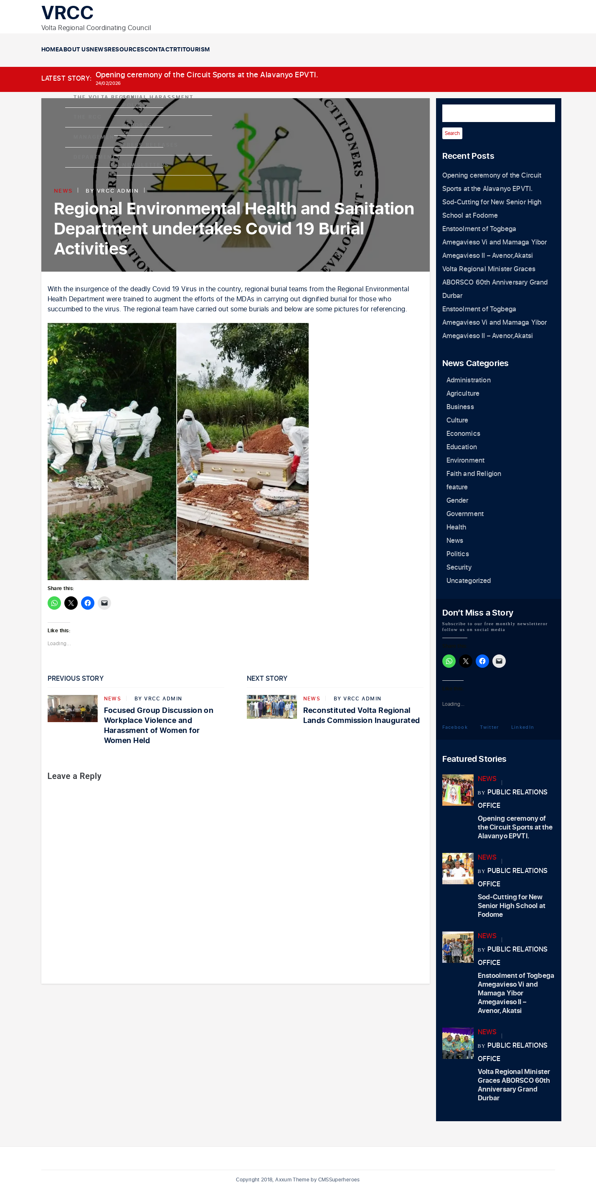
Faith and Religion (474, 474)
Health (456, 527)
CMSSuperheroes (339, 1179)
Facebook (455, 727)
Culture (457, 420)
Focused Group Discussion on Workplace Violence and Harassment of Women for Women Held (159, 725)
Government (465, 514)
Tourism (413, 50)
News (182, 50)
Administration (468, 380)
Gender (457, 501)
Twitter (489, 727)
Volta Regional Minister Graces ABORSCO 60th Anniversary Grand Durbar (495, 282)
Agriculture (463, 394)
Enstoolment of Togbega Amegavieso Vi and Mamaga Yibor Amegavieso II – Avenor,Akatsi (494, 242)
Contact (309, 50)
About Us (124, 50)
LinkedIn (523, 727)
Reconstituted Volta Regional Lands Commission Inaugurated (361, 715)
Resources (243, 50)
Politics (457, 554)
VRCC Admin (118, 190)
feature (457, 487)
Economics (463, 434)
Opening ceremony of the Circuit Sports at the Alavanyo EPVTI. (207, 75)
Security (459, 567)
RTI (361, 50)
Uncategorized (468, 581)
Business (460, 407)
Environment (465, 461)
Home (67, 50)
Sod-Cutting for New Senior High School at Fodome (511, 906)
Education (461, 447)
